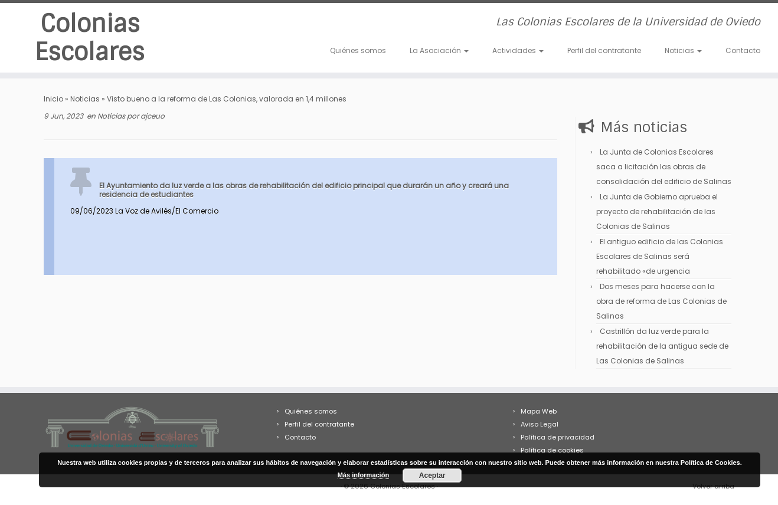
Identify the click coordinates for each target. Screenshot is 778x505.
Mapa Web (539, 411)
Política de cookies (552, 450)
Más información (363, 474)
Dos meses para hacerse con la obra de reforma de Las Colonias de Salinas (661, 301)
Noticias (683, 50)
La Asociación (439, 50)
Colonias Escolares (90, 37)
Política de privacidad (557, 437)
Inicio (53, 99)
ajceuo (152, 116)
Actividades (518, 50)
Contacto (742, 50)
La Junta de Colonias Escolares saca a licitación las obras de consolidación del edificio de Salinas (663, 166)
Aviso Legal (539, 424)
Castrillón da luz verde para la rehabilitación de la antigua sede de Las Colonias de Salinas (662, 346)
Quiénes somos (358, 50)
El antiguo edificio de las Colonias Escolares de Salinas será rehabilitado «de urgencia (659, 256)
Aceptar (432, 475)
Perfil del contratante (604, 50)
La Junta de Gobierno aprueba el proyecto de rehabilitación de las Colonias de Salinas (657, 211)
